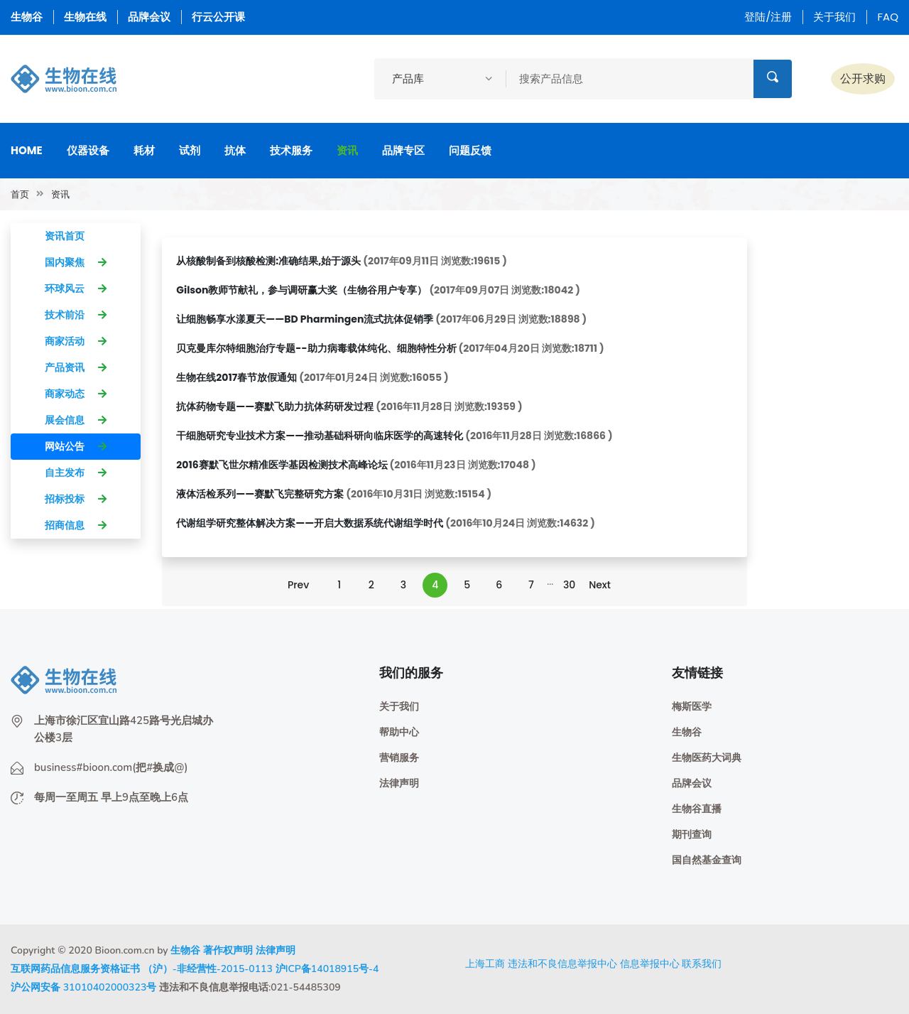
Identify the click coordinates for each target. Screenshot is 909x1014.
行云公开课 (218, 16)
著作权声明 (228, 950)
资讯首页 (76, 236)
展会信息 (76, 420)
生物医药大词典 (706, 758)
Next (600, 585)
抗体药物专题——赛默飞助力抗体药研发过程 (275, 406)
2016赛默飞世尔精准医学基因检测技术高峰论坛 (281, 465)
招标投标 (76, 499)
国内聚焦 (76, 262)
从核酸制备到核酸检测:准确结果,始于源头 (268, 261)
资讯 (347, 150)
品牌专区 (403, 150)
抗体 (235, 150)
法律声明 (399, 783)
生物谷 (27, 16)
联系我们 (702, 963)
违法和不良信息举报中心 (562, 963)
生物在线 (85, 16)
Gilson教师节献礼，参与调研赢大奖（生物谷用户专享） (301, 290)
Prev (298, 585)
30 (569, 585)
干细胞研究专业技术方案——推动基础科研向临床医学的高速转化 (319, 435)
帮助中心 (399, 732)
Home (27, 150)
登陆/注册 (768, 16)
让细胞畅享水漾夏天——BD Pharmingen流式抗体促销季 (304, 319)
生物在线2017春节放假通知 (236, 377)
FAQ (887, 16)
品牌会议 (149, 16)
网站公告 (76, 446)
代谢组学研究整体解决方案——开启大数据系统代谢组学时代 (309, 523)
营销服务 (399, 758)
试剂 (189, 150)
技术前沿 (76, 315)
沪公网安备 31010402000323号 (83, 987)
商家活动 (76, 341)
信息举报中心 (650, 963)
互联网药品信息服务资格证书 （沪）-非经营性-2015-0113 (142, 969)
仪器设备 (88, 150)
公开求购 (863, 78)
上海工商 (485, 963)
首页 (20, 194)
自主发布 (76, 472)
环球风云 (76, 288)
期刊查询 (692, 834)
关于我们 (834, 16)
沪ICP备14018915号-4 (327, 969)
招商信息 (76, 525)
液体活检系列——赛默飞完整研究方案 (260, 494)
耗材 (144, 150)
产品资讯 (76, 367)
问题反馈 (470, 150)
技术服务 (291, 150)
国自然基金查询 (706, 860)
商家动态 (76, 394)
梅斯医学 (692, 706)
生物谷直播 (697, 809)
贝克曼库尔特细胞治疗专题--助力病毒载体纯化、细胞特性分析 (316, 348)
